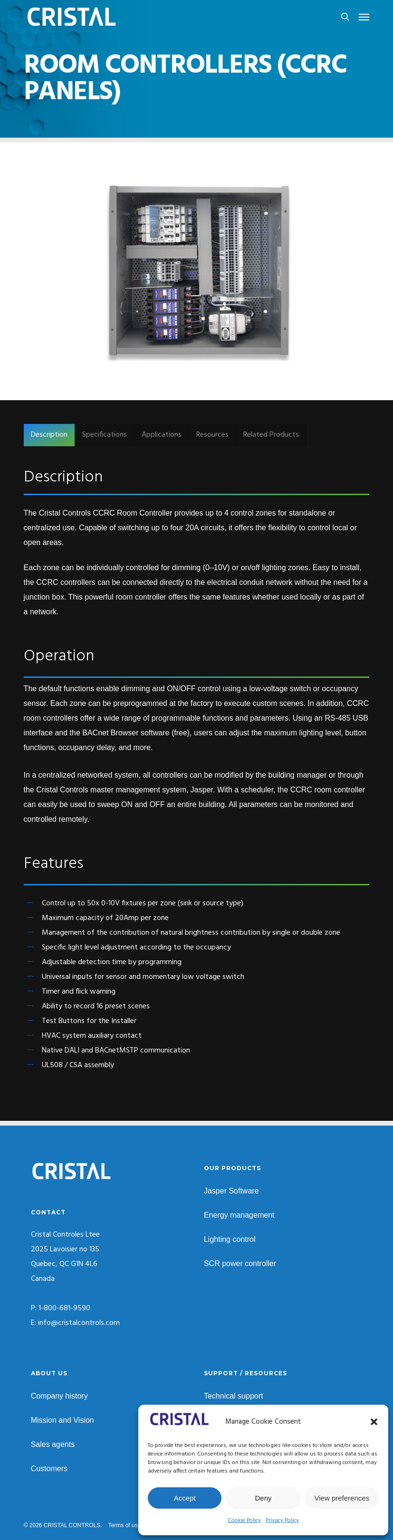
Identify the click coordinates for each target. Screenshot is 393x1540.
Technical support (233, 1396)
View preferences (342, 1498)
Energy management (239, 1215)
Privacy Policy (282, 1520)
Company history (59, 1396)
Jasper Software (231, 1191)
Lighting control (230, 1239)
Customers (49, 1469)
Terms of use (124, 1525)
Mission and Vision (62, 1420)
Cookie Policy (244, 1520)
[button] (374, 1422)
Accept (185, 1498)
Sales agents (53, 1444)
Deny (263, 1498)
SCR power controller (240, 1263)
